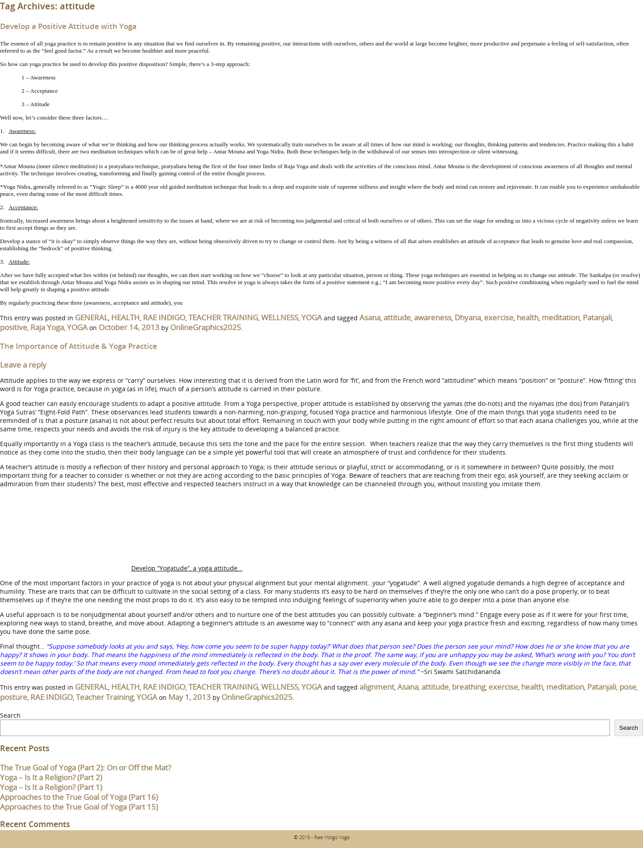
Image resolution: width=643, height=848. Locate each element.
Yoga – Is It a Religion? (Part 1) (51, 787)
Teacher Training (105, 697)
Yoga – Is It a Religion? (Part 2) (51, 777)
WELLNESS (279, 317)
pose (627, 687)
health (528, 317)
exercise (499, 317)
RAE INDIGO (164, 317)
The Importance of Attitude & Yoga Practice (78, 346)
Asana (369, 317)
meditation (561, 317)
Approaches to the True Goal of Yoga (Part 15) (79, 807)
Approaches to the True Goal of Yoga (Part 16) (79, 797)
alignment (376, 687)
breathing (468, 687)
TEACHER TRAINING (223, 317)
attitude (397, 317)
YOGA (311, 317)
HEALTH (125, 317)
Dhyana (468, 317)
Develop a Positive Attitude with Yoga (68, 26)
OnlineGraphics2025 (205, 327)
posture (13, 697)
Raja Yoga (47, 327)
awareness (432, 317)
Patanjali (597, 317)
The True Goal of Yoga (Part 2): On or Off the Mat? (85, 767)
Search (10, 715)
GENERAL (91, 317)
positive (13, 327)
